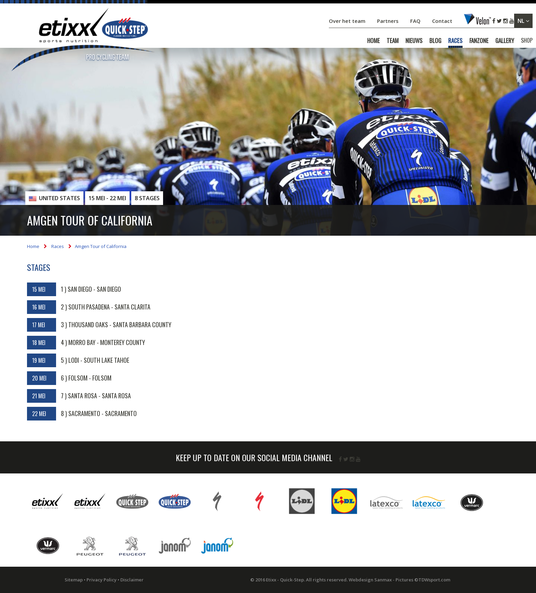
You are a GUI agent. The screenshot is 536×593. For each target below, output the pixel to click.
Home (33, 246)
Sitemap (74, 580)
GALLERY (504, 41)
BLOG (435, 41)
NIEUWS (414, 41)
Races (57, 246)
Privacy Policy (101, 580)
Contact (443, 20)
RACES (455, 41)
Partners (388, 20)
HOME (373, 41)
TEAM (393, 41)
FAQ (415, 20)
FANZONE (478, 41)
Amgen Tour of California (100, 246)
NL (523, 21)
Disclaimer (132, 580)
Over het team (348, 20)
